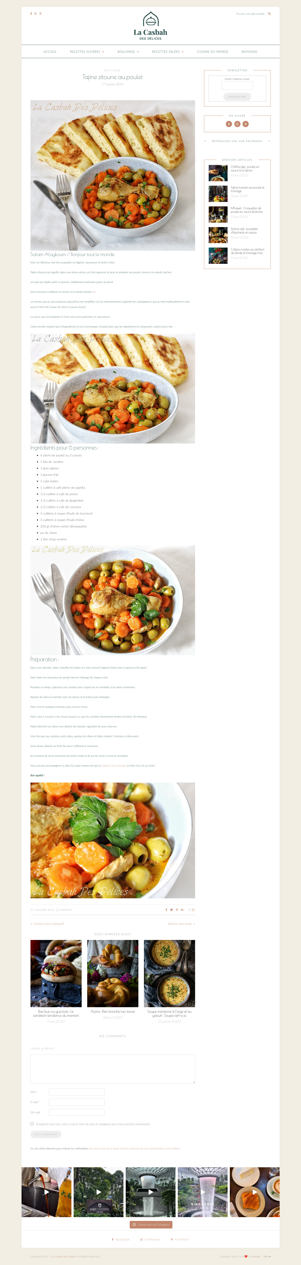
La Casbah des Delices (64, 1256)
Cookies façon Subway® (47, 923)
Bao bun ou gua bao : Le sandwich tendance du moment (56, 1013)
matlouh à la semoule (114, 765)
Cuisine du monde (212, 51)
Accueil (50, 51)
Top (267, 1256)
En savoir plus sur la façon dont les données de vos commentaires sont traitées (135, 1148)
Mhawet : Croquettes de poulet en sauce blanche (247, 210)
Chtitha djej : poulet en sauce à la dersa (245, 168)
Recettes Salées (166, 51)
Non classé (112, 70)
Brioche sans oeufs (181, 923)
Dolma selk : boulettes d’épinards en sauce (244, 230)
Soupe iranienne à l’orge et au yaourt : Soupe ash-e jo (169, 1013)
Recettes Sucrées (85, 51)
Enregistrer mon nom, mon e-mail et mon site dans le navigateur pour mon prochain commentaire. (93, 1124)
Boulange (126, 51)
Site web (35, 1112)
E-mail (35, 1102)
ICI (94, 291)
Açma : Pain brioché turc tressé (113, 1011)
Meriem (66, 909)
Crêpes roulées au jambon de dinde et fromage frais (248, 251)
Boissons (250, 51)
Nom (34, 1092)
